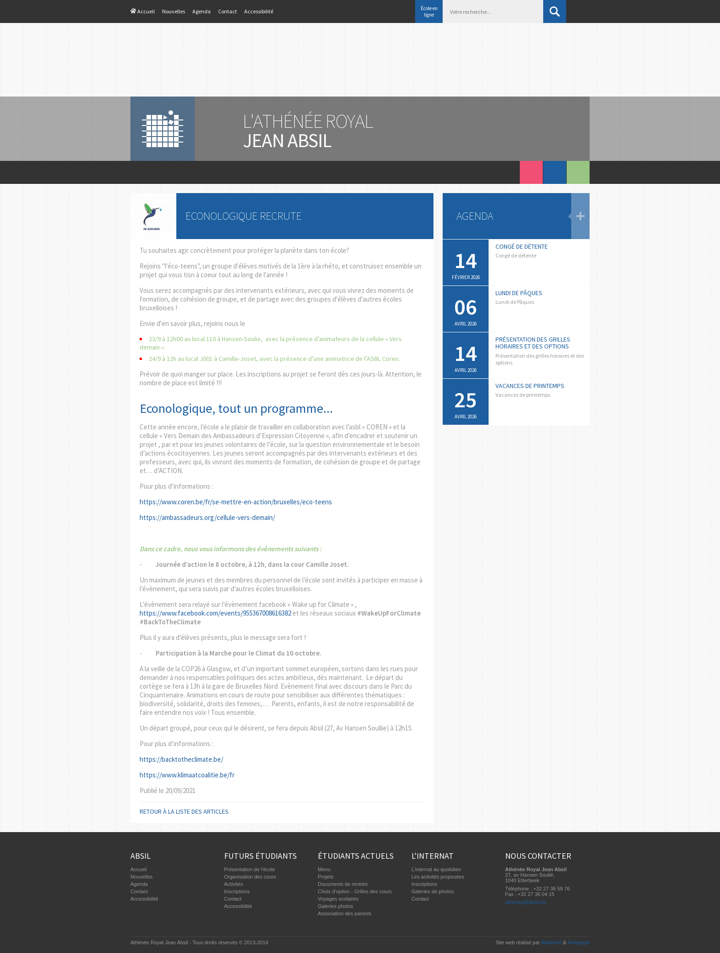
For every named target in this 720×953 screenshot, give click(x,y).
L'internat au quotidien (436, 869)
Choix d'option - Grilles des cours (355, 891)
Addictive (551, 942)
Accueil (146, 11)
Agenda (201, 11)
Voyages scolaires (338, 899)
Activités (233, 884)
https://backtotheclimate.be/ (181, 759)
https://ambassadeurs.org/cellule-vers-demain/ (207, 517)
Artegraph (579, 942)
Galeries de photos (432, 891)
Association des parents (344, 913)
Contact (227, 11)
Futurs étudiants (260, 855)
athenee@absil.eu (525, 902)
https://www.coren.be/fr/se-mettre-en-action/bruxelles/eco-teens (236, 501)
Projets (325, 876)
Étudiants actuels (356, 855)
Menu (324, 869)
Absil (140, 855)
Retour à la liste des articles (184, 811)
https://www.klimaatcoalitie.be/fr (187, 774)
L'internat (432, 855)
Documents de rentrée (343, 884)
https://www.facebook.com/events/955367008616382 (215, 613)
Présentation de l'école (249, 869)
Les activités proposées (437, 876)
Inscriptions (237, 891)
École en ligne (429, 11)
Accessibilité (258, 11)
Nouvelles (173, 11)
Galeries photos (335, 906)
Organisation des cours (250, 876)
